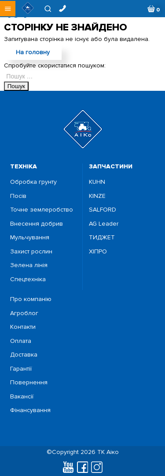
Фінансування (30, 410)
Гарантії (21, 369)
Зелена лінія (29, 265)
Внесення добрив (36, 224)
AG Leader (103, 224)
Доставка (23, 355)
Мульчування (29, 237)
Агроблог (24, 313)
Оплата (20, 341)
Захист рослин (31, 252)
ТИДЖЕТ (102, 237)
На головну (33, 52)
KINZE (97, 196)
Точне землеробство (41, 210)
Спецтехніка (28, 279)
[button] (7, 8)
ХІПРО (98, 252)
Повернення (29, 382)
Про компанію (30, 299)
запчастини (110, 166)
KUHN (97, 182)
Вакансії (21, 397)
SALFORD (102, 210)
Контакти (23, 327)
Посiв (18, 196)
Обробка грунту (33, 182)
